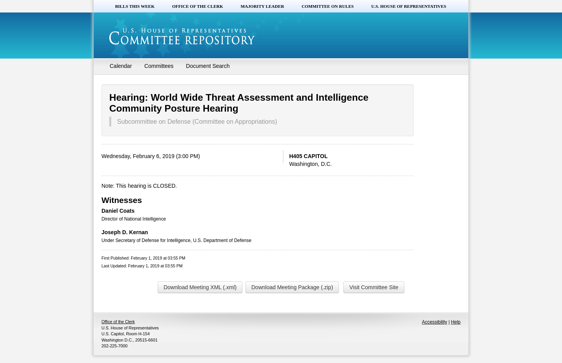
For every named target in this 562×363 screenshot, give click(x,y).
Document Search (208, 66)
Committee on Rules (328, 6)
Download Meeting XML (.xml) (200, 287)
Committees (159, 66)
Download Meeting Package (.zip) (292, 287)
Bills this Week (135, 6)
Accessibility (434, 322)
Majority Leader (262, 6)
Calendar (121, 66)
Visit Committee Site (373, 287)
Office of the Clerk (197, 6)
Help (456, 322)
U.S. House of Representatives (408, 6)
